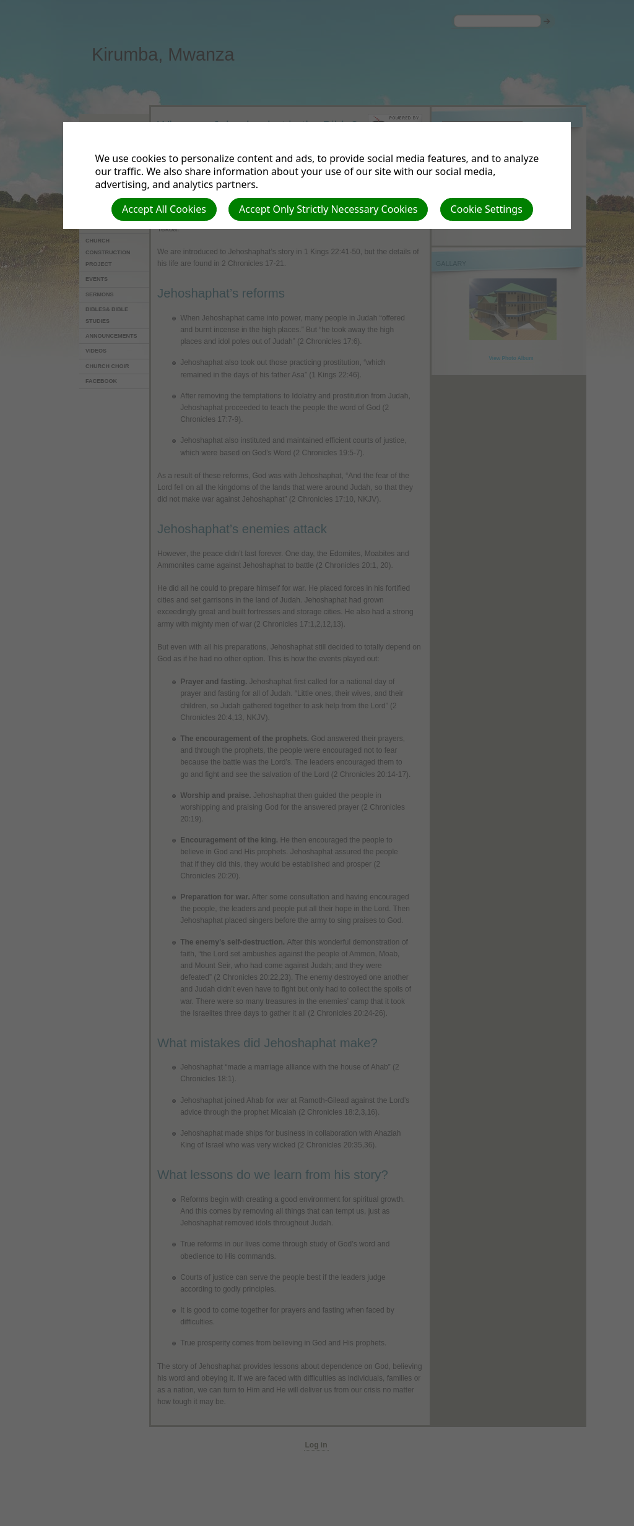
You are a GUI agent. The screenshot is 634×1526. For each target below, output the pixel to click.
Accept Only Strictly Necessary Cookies (328, 209)
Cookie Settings (487, 209)
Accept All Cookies (164, 209)
